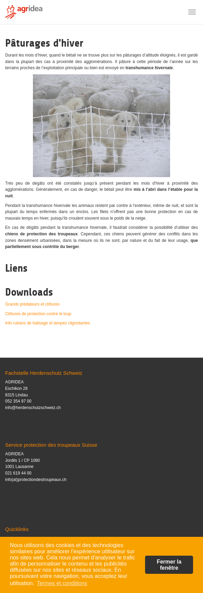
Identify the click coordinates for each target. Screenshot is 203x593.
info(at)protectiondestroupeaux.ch (36, 479)
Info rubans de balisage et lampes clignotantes (47, 323)
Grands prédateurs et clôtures (32, 304)
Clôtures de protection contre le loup (38, 313)
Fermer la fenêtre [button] (169, 565)
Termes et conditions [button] (62, 583)
